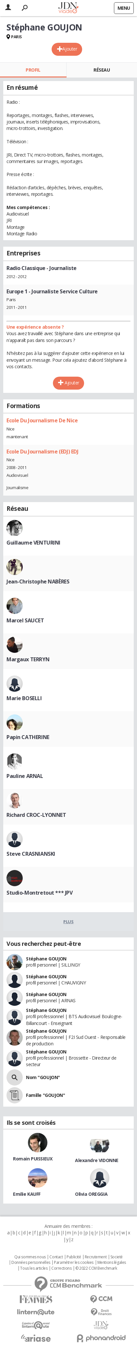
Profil (33, 70)
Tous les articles (33, 1268)
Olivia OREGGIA (91, 1194)
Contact (56, 1257)
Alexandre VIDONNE (96, 1160)
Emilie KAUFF (27, 1194)
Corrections (61, 1268)
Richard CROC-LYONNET (36, 814)
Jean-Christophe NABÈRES (37, 581)
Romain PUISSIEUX (32, 1159)
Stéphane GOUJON (46, 959)
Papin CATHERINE (27, 737)
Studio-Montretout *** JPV (39, 892)
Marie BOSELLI (24, 698)
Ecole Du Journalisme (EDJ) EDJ (42, 451)
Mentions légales (111, 1262)
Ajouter (69, 49)
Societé (116, 1257)
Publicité (74, 1257)
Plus (68, 921)
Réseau (101, 70)
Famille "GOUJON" (45, 1095)
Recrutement (95, 1257)
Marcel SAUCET (25, 620)
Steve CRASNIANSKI (30, 853)
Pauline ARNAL (24, 776)
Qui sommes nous (30, 1257)
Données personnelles (30, 1262)
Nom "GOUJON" (43, 1077)
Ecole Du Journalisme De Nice (42, 420)
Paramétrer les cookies (73, 1262)
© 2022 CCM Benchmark (96, 1268)
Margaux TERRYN (27, 659)
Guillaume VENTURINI (33, 542)
